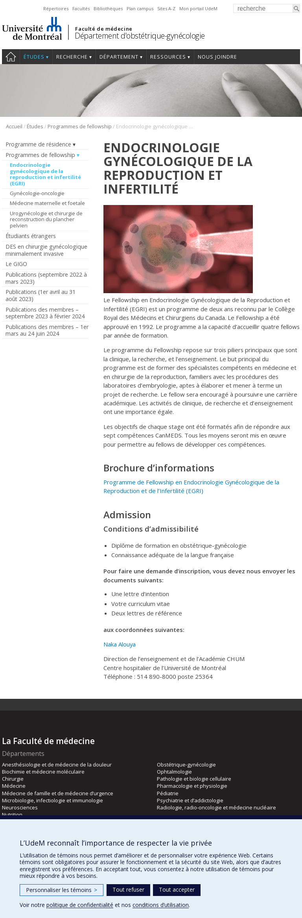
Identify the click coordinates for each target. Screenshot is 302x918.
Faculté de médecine (103, 28)
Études (34, 57)
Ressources (168, 57)
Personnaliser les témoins (61, 890)
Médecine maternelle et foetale (47, 203)
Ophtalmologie (174, 771)
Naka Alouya (119, 644)
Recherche (72, 57)
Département (118, 57)
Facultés (81, 8)
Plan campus (140, 8)
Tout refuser (128, 889)
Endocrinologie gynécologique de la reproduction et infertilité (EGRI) (45, 174)
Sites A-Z (166, 8)
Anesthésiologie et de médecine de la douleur (57, 764)
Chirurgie (13, 778)
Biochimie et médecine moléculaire (43, 771)
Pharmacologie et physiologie (192, 785)
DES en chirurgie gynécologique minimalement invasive (46, 250)
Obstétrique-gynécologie (186, 764)
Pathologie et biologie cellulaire (194, 778)
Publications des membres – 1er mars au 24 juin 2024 (47, 330)
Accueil (11, 56)
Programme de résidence (38, 144)
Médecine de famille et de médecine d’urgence (57, 793)
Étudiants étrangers (31, 236)
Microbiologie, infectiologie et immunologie (52, 800)
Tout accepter (177, 889)
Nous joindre (217, 57)
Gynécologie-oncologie (37, 193)
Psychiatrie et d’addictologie (190, 800)
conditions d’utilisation (161, 905)
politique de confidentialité (79, 905)
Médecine (14, 785)
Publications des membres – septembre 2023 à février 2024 (45, 313)
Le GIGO (16, 264)
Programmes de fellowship (80, 126)
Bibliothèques (108, 8)
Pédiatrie (168, 793)
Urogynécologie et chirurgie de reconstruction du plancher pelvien (46, 219)
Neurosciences (20, 807)
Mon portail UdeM (198, 8)
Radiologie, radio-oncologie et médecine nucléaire (216, 807)
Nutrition (12, 814)
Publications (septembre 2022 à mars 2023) (46, 278)
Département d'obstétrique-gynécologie (140, 35)
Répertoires (55, 8)
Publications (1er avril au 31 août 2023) (41, 295)
